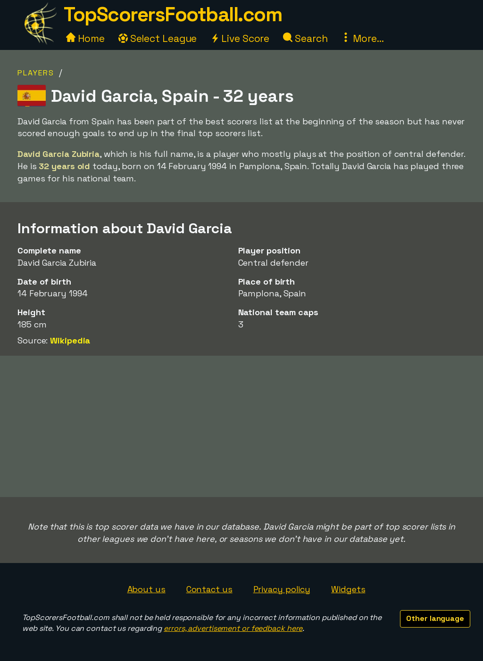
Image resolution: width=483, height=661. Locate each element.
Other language (435, 618)
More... (362, 38)
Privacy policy (282, 589)
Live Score (239, 38)
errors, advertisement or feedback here (233, 628)
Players (35, 73)
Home (85, 38)
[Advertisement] (241, 426)
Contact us (209, 589)
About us (146, 589)
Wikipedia (70, 340)
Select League (157, 38)
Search (305, 38)
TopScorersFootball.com (173, 14)
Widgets (348, 589)
